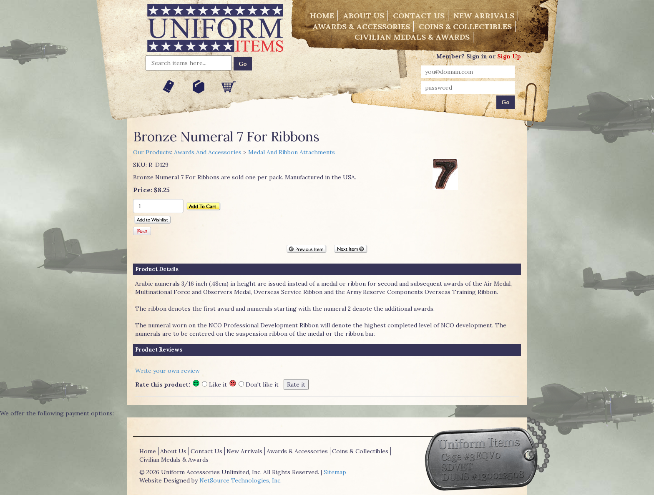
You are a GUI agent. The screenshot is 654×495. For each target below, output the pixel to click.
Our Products (152, 152)
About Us (363, 15)
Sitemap (335, 472)
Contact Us (419, 15)
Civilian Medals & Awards (412, 37)
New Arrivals (483, 15)
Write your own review (167, 370)
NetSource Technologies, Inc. (240, 480)
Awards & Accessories (361, 26)
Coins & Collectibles (465, 26)
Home (322, 15)
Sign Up (509, 56)
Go (243, 64)
